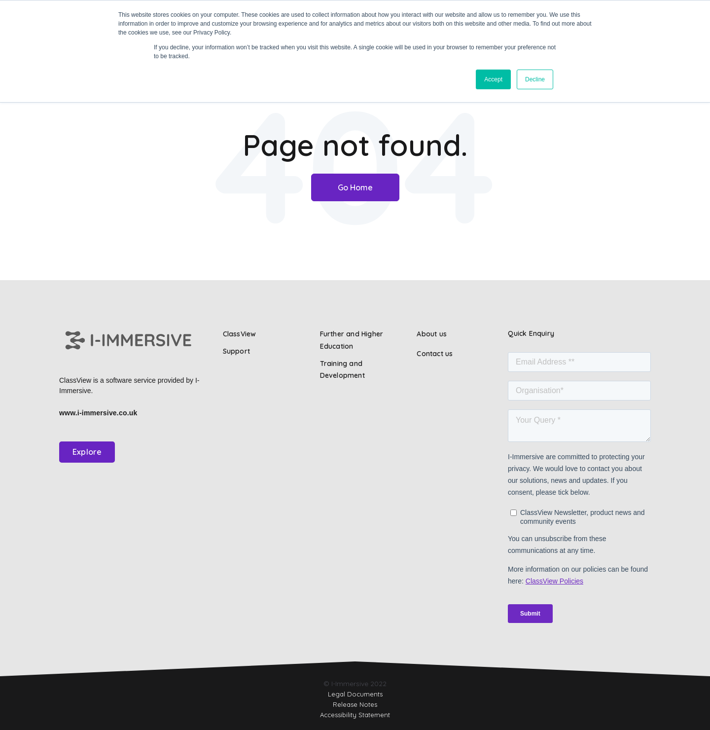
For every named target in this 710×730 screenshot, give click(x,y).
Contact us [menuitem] (435, 353)
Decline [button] (535, 79)
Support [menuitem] (236, 351)
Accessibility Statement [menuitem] (355, 715)
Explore (87, 452)
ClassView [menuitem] (239, 333)
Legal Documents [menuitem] (355, 694)
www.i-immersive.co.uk (98, 413)
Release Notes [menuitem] (355, 704)
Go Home (355, 187)
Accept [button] (493, 79)
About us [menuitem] (432, 333)
